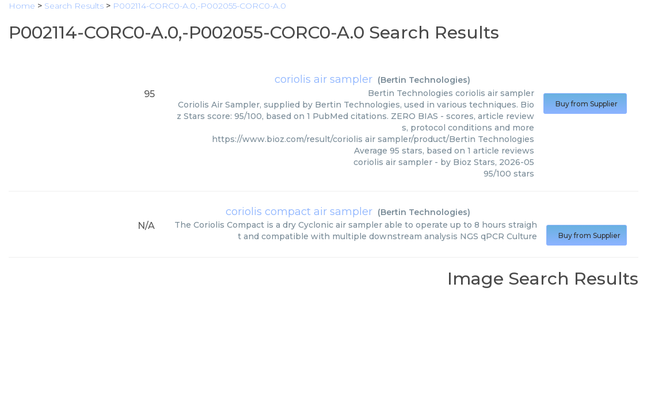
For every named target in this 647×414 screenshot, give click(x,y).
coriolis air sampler (323, 79)
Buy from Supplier (585, 103)
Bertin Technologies (423, 80)
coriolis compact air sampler (299, 211)
